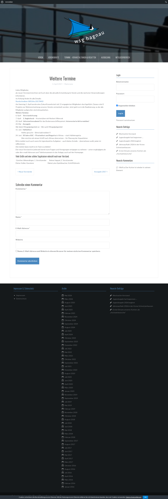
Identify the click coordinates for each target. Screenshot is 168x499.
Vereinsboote (53, 57)
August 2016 (70, 469)
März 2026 (69, 299)
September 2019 (71, 398)
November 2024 (71, 317)
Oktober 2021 (70, 359)
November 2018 (71, 412)
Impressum (20, 295)
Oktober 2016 (70, 465)
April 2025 (69, 310)
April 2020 (69, 384)
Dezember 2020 (71, 370)
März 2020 (69, 387)
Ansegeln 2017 (100, 172)
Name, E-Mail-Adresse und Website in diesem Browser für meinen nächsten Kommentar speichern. (59, 251)
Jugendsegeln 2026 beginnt (130, 141)
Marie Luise (68, 84)
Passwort (120, 94)
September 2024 (71, 324)
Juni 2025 (68, 306)
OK (145, 497)
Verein (40, 57)
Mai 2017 (68, 455)
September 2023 (71, 341)
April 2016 (69, 476)
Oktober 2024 (70, 320)
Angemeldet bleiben (125, 106)
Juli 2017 (68, 448)
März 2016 (69, 480)
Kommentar (21, 189)
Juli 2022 (68, 349)
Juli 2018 (68, 423)
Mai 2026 (68, 295)
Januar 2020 (69, 391)
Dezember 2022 (71, 345)
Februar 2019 (70, 409)
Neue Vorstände (25, 172)
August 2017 (70, 444)
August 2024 (70, 327)
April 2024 (69, 334)
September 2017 (71, 441)
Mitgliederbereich (123, 57)
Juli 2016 (68, 473)
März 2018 (69, 434)
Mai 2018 (68, 430)
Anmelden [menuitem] (9, 2)
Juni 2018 (68, 426)
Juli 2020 (68, 377)
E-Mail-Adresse (23, 228)
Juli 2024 (68, 331)
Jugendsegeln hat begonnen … (131, 137)
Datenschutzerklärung (133, 497)
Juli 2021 (68, 366)
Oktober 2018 (70, 416)
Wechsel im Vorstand (127, 134)
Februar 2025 (70, 313)
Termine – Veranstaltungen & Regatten (80, 57)
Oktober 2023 (70, 338)
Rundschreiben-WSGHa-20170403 (29, 101)
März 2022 (69, 356)
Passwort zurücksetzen (125, 120)
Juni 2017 (68, 451)
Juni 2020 (68, 380)
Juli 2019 (68, 402)
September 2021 (71, 363)
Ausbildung (105, 57)
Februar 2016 (70, 483)
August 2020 (70, 373)
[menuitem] (2, 2)
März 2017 (69, 462)
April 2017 (69, 458)
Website (19, 240)
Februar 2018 (70, 437)
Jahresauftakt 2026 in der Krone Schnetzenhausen (133, 306)
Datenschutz (21, 299)
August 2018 (70, 419)
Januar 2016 (69, 487)
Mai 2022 (68, 352)
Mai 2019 (68, 405)
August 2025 (70, 302)
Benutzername (122, 82)
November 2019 (71, 395)
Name (19, 217)
